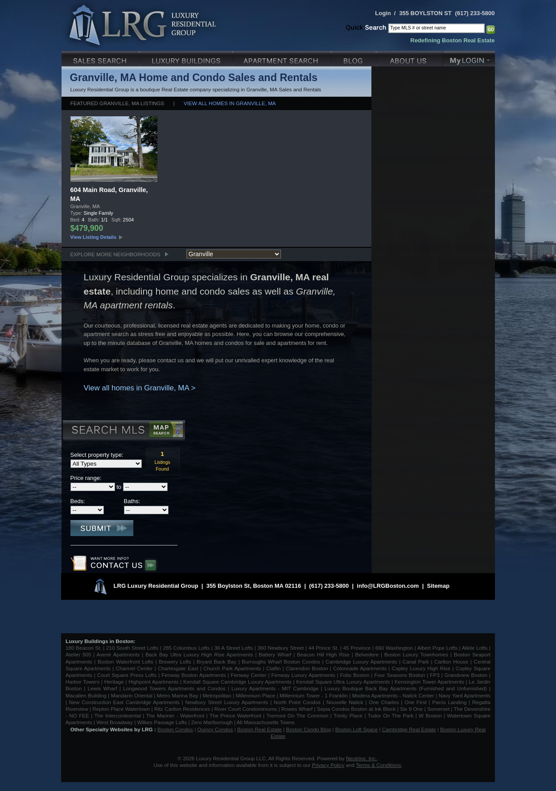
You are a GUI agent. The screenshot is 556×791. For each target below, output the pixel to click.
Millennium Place (256, 695)
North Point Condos (297, 702)
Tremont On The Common (297, 715)
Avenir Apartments (118, 654)
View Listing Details (93, 237)
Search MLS (123, 431)
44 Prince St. (324, 648)
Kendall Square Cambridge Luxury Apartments (238, 681)
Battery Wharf (275, 654)
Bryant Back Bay (216, 661)
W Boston (431, 715)
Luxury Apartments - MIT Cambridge (274, 688)
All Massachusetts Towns (266, 722)
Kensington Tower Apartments (429, 681)
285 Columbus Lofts (186, 648)
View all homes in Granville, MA (230, 103)
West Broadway (114, 722)
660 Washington (394, 648)
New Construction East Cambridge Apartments (124, 702)
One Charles (384, 702)
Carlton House (451, 661)
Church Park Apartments (232, 668)
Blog (354, 57)
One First (415, 702)
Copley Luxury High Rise (421, 668)
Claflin (274, 668)
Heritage (114, 681)
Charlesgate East (178, 668)
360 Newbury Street (280, 648)
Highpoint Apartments (154, 681)
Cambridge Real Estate (409, 729)
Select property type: (97, 454)
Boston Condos (175, 729)
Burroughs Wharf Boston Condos (281, 661)
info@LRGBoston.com (388, 585)
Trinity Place (349, 715)
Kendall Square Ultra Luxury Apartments (343, 681)
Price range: (86, 478)
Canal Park (416, 661)
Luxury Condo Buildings (187, 57)
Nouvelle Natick (344, 702)
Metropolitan (217, 695)
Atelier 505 (79, 654)
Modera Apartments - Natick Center (393, 695)
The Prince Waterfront (235, 715)
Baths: (132, 501)
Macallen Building (86, 695)
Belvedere (367, 654)
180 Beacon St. (84, 648)
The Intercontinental (117, 715)
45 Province (357, 648)
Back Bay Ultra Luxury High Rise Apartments (199, 654)
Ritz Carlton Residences (182, 709)
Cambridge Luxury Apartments (361, 661)
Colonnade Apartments (360, 668)
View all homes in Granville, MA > (140, 388)
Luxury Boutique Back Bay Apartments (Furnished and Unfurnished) (406, 688)
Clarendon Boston (307, 668)
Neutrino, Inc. (361, 758)
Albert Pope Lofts (437, 648)
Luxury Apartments (283, 57)
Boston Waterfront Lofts (125, 661)
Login (383, 13)
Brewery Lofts (175, 661)
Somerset (438, 709)
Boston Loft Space (356, 729)
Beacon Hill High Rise (323, 654)
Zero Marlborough (212, 722)
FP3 (435, 675)
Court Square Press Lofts (127, 675)
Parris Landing (449, 702)
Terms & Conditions (378, 765)
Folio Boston (355, 675)
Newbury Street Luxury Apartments (226, 702)
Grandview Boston (466, 675)
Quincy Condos (215, 729)
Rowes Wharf (297, 709)
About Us (410, 57)
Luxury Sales (101, 57)
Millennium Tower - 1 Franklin (314, 695)
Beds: (77, 501)
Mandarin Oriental (131, 695)
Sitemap (438, 585)
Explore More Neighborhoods (115, 254)
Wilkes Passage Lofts (162, 722)
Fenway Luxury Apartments (303, 675)
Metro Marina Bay (177, 695)
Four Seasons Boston (400, 675)
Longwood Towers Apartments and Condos (174, 688)
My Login (469, 57)
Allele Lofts (475, 648)
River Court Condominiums (245, 709)
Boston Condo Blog (308, 729)
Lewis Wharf (102, 688)
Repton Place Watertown (121, 709)
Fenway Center (249, 675)
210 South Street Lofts (132, 648)
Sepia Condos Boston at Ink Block (356, 709)
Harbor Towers (82, 681)
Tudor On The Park (391, 715)
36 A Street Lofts (233, 648)
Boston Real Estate (259, 729)
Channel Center (134, 668)
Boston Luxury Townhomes (416, 654)
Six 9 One (411, 709)
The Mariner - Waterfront (175, 715)
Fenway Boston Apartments (193, 675)
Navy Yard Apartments (464, 695)
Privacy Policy (328, 765)
